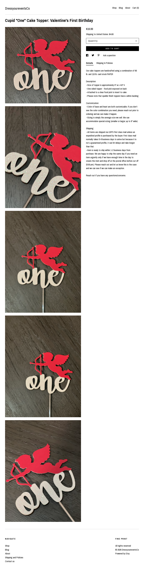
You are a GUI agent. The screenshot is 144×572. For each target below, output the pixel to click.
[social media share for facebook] (87, 55)
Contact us (9, 561)
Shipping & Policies (104, 63)
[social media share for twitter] (93, 55)
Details (90, 63)
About (127, 7)
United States (102, 34)
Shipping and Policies (14, 557)
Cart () (135, 7)
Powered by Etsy (122, 553)
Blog (121, 7)
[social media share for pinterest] (98, 55)
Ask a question (109, 55)
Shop (114, 7)
